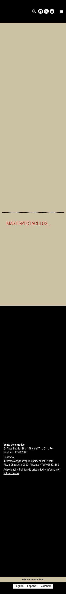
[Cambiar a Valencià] (46, 586)
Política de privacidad (31, 469)
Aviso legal (10, 469)
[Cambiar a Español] (32, 586)
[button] (61, 11)
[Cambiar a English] (19, 586)
